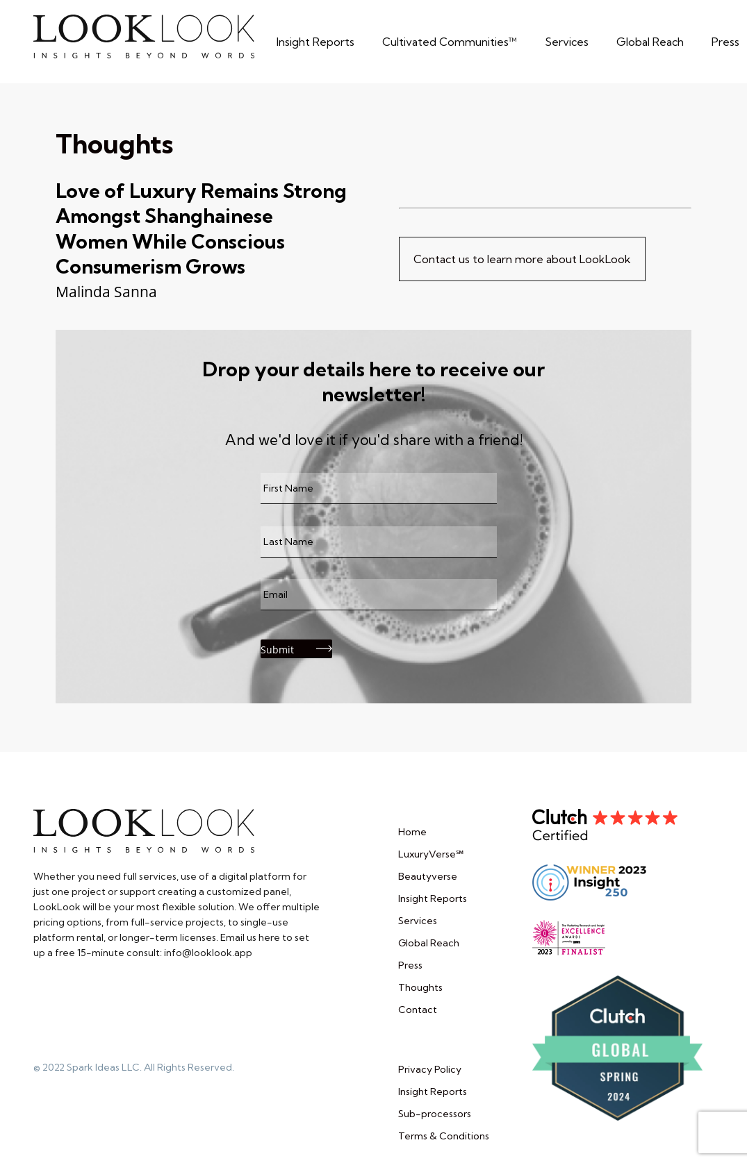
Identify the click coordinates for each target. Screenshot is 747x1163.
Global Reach (428, 943)
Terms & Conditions (443, 1136)
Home (412, 832)
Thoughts (114, 143)
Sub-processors (434, 1113)
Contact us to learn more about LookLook (522, 259)
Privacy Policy (429, 1069)
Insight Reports (432, 898)
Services (417, 920)
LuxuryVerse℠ (430, 854)
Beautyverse (427, 876)
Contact (417, 1009)
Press (410, 965)
